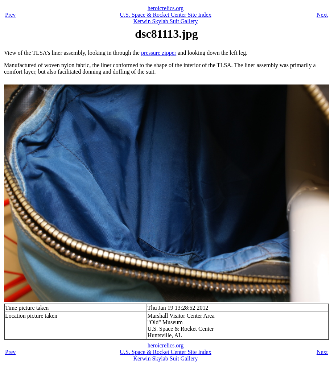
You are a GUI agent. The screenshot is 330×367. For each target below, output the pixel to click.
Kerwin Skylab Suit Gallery (165, 21)
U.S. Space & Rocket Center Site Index (165, 15)
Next (322, 15)
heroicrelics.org (166, 8)
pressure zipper (158, 53)
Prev (10, 15)
